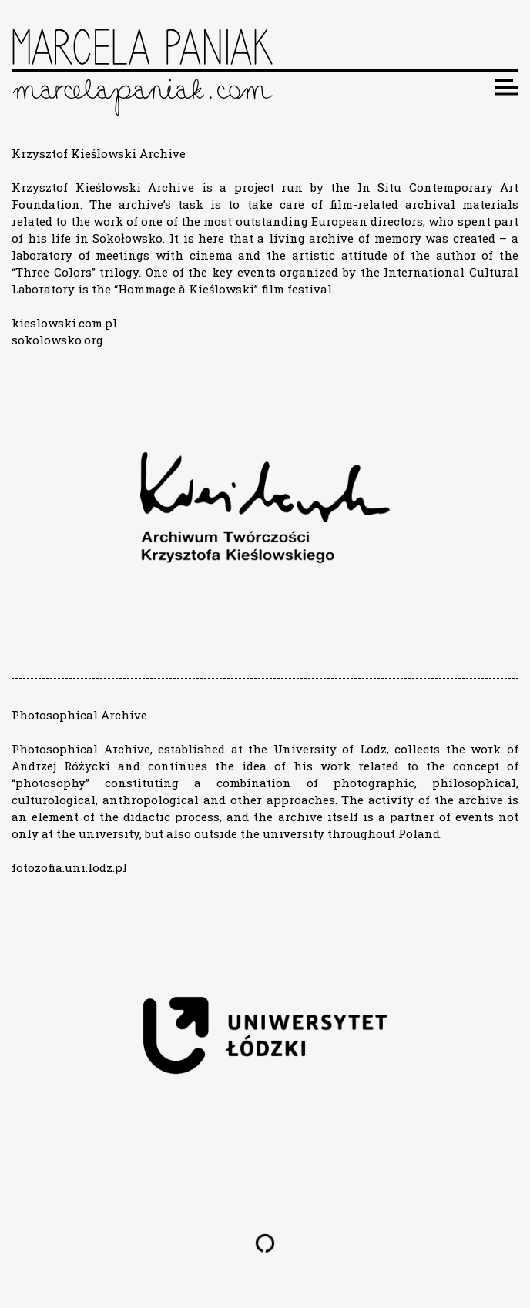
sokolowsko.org (57, 339)
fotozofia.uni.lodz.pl (69, 867)
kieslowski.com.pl (64, 322)
